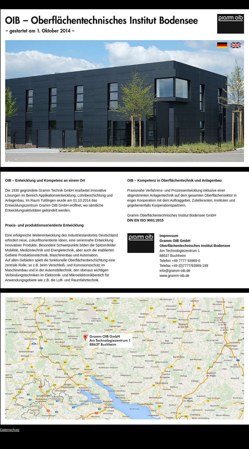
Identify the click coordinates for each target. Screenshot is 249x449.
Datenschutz (10, 430)
